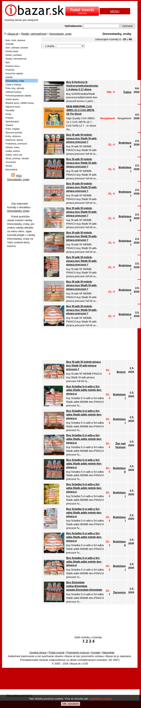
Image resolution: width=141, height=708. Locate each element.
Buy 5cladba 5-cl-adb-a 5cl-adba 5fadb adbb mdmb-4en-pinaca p (84, 390)
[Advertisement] (60, 64)
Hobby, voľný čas (14, 154)
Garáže (9, 77)
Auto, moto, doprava (15, 40)
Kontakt (95, 652)
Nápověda (108, 652)
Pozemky (10, 70)
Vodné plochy (12, 99)
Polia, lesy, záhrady (15, 88)
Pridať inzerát (56, 652)
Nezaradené (11, 169)
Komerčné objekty (14, 73)
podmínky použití (100, 698)
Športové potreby (14, 132)
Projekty (10, 118)
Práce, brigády (13, 129)
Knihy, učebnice (13, 136)
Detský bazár (12, 51)
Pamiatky (10, 110)
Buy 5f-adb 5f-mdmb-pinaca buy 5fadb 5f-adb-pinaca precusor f (81, 138)
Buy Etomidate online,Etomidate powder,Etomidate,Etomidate (84, 586)
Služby (9, 166)
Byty (8, 62)
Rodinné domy (13, 66)
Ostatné (9, 125)
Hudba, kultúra (13, 151)
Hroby (8, 114)
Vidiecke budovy (13, 92)
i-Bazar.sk (12, 33)
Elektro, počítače (14, 55)
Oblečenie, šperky (14, 140)
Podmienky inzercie (77, 652)
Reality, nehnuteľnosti (33, 33)
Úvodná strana (37, 652)
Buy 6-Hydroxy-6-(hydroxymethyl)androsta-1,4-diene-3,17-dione (82, 85)
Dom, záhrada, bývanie (17, 47)
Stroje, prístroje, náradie (17, 158)
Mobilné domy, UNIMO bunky (20, 103)
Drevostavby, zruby (60, 33)
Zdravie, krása (12, 147)
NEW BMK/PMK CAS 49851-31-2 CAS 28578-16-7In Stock (80, 110)
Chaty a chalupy (13, 84)
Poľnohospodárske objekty (18, 95)
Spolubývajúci (12, 121)
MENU (114, 11)
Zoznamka (11, 162)
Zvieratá (10, 44)
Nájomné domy (13, 106)
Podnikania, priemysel (16, 143)
